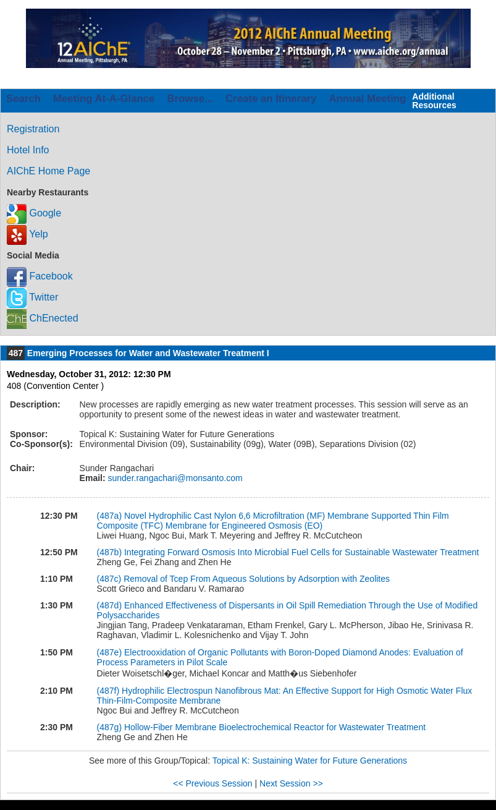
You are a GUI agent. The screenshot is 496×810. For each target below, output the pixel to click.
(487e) (110, 652)
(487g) (110, 727)
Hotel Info (28, 150)
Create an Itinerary (270, 98)
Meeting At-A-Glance (103, 98)
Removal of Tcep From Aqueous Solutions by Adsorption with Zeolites (257, 579)
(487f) (109, 691)
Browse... (190, 98)
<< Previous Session (212, 783)
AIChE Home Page (48, 171)
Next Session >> (291, 783)
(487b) (110, 552)
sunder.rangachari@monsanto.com (174, 478)
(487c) (110, 579)
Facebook (40, 276)
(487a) (110, 516)
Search (23, 98)
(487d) (110, 605)
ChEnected (42, 318)
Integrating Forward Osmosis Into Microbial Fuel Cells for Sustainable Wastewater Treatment (301, 552)
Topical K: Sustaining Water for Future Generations (309, 760)
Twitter (32, 297)
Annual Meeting (367, 98)
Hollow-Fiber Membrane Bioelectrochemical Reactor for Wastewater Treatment (275, 727)
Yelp (27, 234)
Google (34, 213)
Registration (33, 129)
